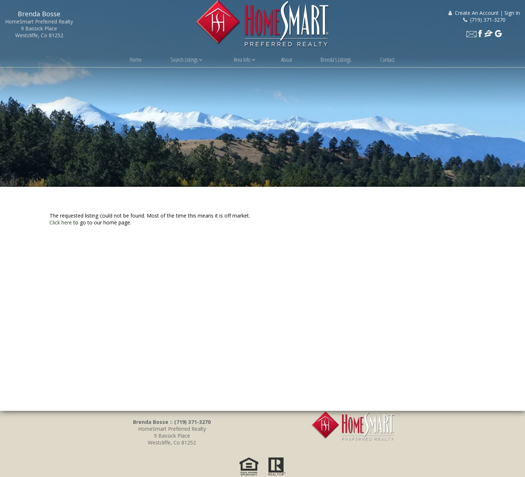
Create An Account (477, 12)
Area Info (244, 60)
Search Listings (186, 60)
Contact (387, 60)
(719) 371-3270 (484, 19)
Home (136, 60)
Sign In (512, 12)
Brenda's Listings (335, 60)
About (286, 60)
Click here (61, 223)
